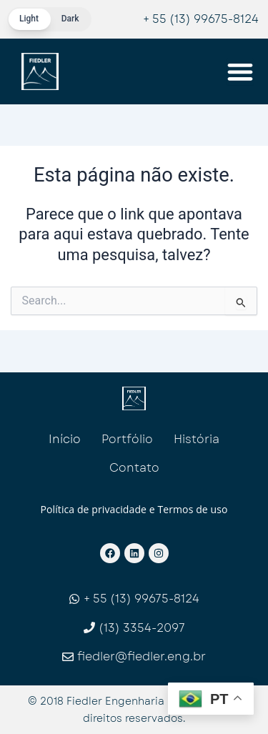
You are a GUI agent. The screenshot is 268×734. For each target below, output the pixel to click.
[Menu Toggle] (240, 71)
